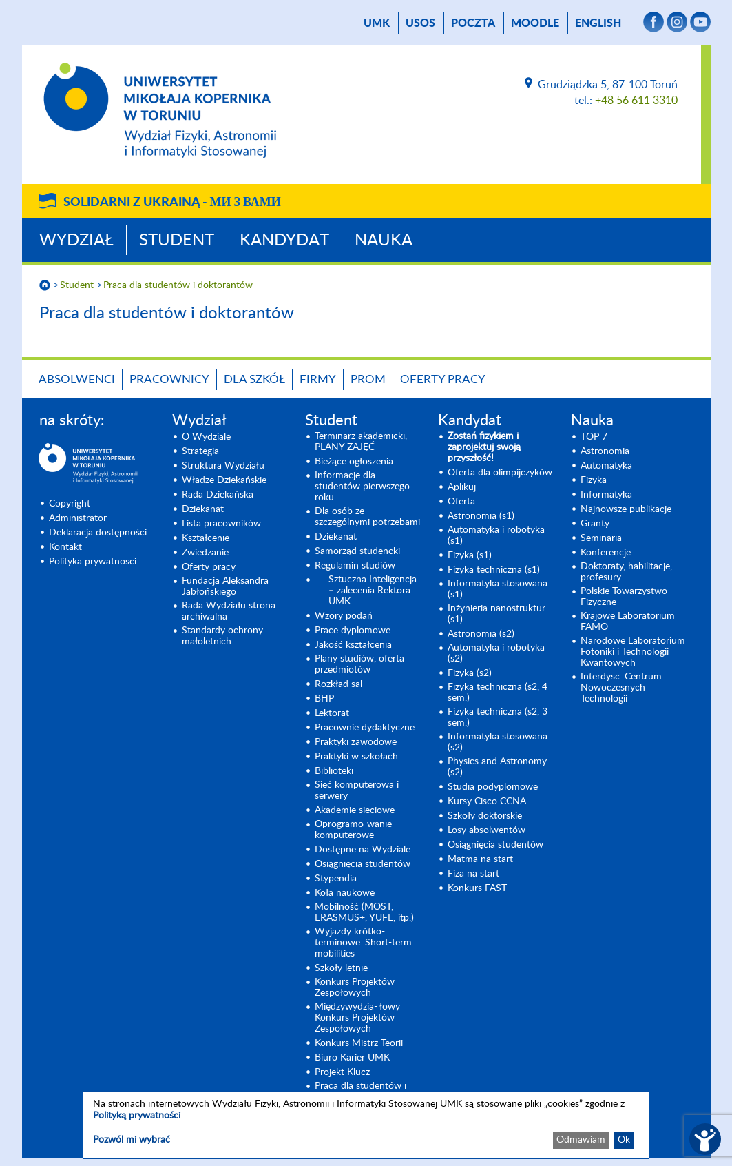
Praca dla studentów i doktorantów (178, 285)
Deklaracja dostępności (98, 533)
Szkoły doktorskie (485, 816)
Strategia (200, 451)
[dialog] (366, 1125)
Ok (624, 1140)
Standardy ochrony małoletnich (222, 636)
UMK (377, 23)
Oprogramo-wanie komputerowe (353, 829)
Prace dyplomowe (352, 630)
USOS (420, 23)
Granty (595, 524)
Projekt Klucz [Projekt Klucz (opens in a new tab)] (342, 1072)
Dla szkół (254, 379)
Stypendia (336, 878)
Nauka (383, 240)
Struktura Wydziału (223, 466)
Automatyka (606, 466)
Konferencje (606, 553)
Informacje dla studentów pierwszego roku (362, 486)
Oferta (461, 502)
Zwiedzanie (205, 553)
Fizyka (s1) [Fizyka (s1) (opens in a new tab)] (470, 555)
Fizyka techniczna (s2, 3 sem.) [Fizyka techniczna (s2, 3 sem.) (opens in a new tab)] (497, 717)
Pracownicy (169, 379)
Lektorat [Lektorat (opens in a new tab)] (332, 713)
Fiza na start (473, 874)
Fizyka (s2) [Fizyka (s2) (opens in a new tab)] (470, 673)
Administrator (78, 518)
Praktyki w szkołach (356, 756)
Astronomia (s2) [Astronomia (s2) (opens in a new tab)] (481, 634)
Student (176, 240)
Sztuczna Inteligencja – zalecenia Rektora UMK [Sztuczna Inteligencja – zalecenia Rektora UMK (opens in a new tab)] (372, 590)
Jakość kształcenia (353, 645)
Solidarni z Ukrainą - (172, 202)
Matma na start (480, 859)
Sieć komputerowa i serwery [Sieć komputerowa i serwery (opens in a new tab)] (357, 790)
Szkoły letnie (341, 968)
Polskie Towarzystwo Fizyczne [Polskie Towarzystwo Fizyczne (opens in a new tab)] (624, 596)
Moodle (535, 23)
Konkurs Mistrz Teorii (359, 1043)
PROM (368, 379)
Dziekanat (203, 509)
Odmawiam (580, 1140)
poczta (473, 23)
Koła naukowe (345, 893)
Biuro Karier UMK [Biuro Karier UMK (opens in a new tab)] (352, 1058)
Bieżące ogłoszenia (354, 462)
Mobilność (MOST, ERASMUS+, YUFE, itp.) (364, 912)
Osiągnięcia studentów (362, 864)
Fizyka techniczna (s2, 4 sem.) (497, 692)
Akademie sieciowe (355, 810)
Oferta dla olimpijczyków (500, 473)
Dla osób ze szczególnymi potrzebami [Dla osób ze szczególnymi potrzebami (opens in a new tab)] (367, 517)
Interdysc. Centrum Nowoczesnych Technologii (621, 688)
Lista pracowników (221, 524)
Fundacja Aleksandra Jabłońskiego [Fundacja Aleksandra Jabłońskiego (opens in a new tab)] (225, 586)
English (598, 23)
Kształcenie (205, 538)
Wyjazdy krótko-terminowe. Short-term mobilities (363, 943)
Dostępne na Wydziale (362, 850)
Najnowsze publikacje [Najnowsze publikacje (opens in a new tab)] (626, 509)
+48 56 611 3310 (636, 100)
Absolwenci (77, 379)
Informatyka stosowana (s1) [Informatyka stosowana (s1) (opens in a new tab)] (497, 589)
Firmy (318, 379)
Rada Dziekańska (217, 495)
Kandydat (284, 240)
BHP (324, 699)
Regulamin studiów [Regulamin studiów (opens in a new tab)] (355, 566)
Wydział (76, 240)
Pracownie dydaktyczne (365, 728)
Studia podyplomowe (493, 787)
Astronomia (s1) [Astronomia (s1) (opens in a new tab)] (481, 516)
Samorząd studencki (357, 551)
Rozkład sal (338, 684)
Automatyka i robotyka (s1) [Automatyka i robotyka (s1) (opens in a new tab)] (496, 535)
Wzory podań (344, 616)
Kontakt (65, 547)
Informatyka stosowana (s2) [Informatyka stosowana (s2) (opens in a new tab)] (497, 742)
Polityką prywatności (136, 1116)
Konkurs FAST (477, 888)
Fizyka (594, 480)
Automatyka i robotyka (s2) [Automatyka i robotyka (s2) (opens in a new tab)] (496, 653)
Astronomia (605, 451)
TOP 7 (594, 437)
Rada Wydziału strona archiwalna (228, 611)
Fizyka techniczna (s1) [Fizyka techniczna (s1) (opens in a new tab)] (494, 570)
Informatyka (606, 495)
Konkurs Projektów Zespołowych (355, 987)
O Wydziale (206, 437)
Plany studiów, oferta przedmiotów (359, 664)
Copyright (69, 504)
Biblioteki (334, 771)
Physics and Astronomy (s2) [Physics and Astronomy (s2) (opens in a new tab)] (497, 767)
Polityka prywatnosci (92, 561)
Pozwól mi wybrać (131, 1140)
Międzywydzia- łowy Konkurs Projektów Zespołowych (357, 1018)
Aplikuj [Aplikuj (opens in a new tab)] (462, 487)
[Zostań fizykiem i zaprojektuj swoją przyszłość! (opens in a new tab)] (501, 447)
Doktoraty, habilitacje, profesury (626, 572)
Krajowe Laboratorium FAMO (628, 621)
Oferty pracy (442, 379)
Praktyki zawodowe (356, 742)
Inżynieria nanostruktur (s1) (496, 614)
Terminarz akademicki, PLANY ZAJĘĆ (361, 441)
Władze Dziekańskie (224, 480)
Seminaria (601, 538)
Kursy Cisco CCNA (487, 801)
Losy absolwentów (486, 830)
